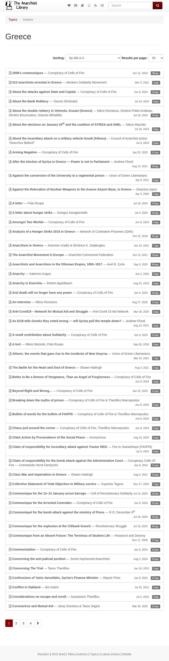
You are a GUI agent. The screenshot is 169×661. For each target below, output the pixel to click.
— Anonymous (84, 437)
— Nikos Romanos (84, 302)
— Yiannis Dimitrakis (84, 101)
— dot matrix (84, 587)
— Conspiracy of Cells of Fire (84, 73)
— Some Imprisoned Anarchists (84, 559)
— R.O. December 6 (84, 514)
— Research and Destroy (84, 538)
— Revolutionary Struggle (84, 526)
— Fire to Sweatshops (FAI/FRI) (84, 449)
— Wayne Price (84, 578)
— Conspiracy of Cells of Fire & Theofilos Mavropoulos (84, 402)
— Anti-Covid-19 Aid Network (84, 311)
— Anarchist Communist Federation (84, 255)
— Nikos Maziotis (84, 126)
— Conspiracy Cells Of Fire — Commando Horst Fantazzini (84, 463)
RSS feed (58, 654)
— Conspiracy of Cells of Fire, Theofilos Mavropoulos (84, 428)
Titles (71, 654)
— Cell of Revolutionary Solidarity (84, 493)
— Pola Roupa (84, 203)
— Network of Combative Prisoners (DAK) (84, 234)
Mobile (126, 654)
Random (43, 654)
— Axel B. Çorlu (84, 264)
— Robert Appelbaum (84, 283)
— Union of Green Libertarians (84, 178)
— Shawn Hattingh (84, 367)
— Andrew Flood (84, 164)
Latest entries (110, 654)
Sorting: (59, 58)
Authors (82, 654)
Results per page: (134, 58)
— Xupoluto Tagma (84, 484)
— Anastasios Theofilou (84, 596)
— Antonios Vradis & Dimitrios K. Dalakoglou (84, 245)
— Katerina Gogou (84, 274)
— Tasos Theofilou (84, 568)
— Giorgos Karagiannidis (84, 212)
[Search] (131, 5)
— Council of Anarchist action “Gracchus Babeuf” (84, 141)
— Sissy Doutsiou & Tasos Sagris (84, 606)
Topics (13, 19)
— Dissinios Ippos (84, 192)
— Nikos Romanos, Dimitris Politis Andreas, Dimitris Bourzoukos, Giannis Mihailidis (84, 113)
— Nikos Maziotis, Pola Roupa (84, 344)
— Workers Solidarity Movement (84, 82)
